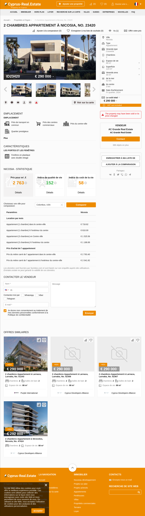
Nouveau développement (85, 477)
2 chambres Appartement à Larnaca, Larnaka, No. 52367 (117, 372)
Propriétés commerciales (84, 501)
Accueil (42, 477)
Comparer (81, 202)
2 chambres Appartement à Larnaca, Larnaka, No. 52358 (70, 372)
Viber (41, 292)
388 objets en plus (121, 145)
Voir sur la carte (85, 100)
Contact (121, 139)
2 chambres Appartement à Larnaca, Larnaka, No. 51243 (23, 372)
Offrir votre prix (134, 31)
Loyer (76, 508)
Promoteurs (44, 481)
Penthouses (79, 493)
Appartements (80, 489)
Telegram (11, 296)
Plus (6, 135)
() (94, 4)
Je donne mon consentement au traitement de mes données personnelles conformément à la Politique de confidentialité (28, 309)
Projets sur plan (80, 481)
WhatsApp (29, 292)
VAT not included (114, 105)
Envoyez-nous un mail (122, 477)
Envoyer (89, 310)
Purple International (29, 390)
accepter (38, 511)
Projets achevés (81, 485)
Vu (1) (116, 31)
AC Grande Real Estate (120, 132)
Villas (76, 497)
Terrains (77, 504)
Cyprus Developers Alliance (77, 390)
